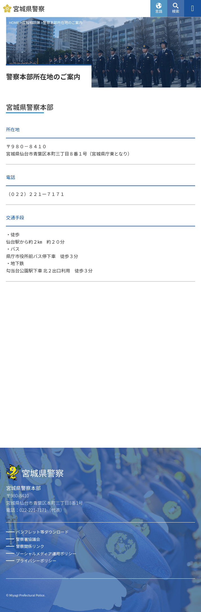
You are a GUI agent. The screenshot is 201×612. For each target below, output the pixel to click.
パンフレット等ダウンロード (42, 532)
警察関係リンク (30, 546)
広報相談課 (31, 22)
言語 (158, 11)
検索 (175, 11)
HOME (14, 22)
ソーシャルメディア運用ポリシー (46, 553)
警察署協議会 (28, 539)
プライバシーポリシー (36, 560)
